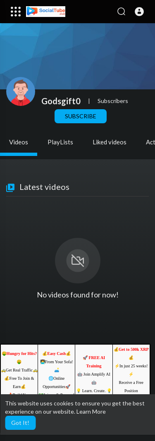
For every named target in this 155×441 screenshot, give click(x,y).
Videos (18, 142)
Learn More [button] (91, 411)
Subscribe (80, 116)
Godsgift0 (61, 101)
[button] (139, 11)
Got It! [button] (20, 422)
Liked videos (109, 142)
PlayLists (60, 142)
